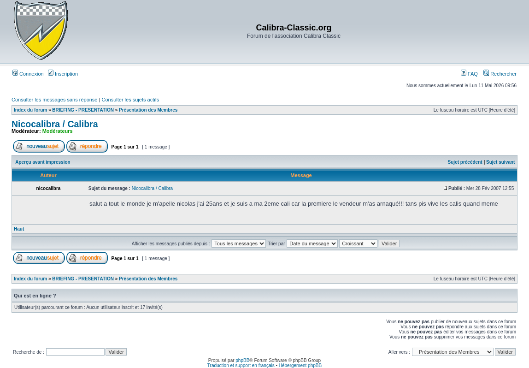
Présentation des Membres (148, 110)
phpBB (242, 360)
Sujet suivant (500, 162)
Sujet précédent (465, 162)
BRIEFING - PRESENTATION (83, 110)
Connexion (28, 74)
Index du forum (30, 110)
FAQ (469, 74)
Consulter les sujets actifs (130, 99)
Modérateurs (57, 131)
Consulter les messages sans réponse (54, 99)
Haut (19, 228)
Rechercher (500, 74)
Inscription (63, 74)
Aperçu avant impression (42, 162)
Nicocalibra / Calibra (55, 124)
